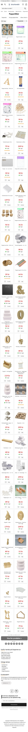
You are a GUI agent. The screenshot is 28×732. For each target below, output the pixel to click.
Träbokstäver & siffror (20, 142)
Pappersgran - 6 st (7, 497)
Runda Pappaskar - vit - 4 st (20, 245)
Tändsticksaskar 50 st (7, 142)
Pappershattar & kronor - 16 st (21, 64)
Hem (2, 11)
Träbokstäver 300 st (21, 115)
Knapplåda (7, 270)
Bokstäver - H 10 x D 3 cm (20, 396)
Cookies (3, 669)
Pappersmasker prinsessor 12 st (7, 116)
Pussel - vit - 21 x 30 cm (7, 168)
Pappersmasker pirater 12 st (21, 220)
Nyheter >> (14, 1)
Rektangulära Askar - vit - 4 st (20, 448)
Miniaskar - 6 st (7, 220)
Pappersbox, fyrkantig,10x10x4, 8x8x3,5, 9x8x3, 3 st (7, 323)
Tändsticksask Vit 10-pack (7, 195)
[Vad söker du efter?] (14, 8)
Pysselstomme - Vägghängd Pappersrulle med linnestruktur (20, 372)
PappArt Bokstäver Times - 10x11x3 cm (20, 196)
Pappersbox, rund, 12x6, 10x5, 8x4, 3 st (7, 397)
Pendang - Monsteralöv (21, 346)
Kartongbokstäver (20, 88)
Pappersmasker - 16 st (20, 36)
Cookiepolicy (5, 668)
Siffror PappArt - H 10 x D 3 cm (20, 498)
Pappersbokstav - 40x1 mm (7, 88)
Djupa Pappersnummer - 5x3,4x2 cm (21, 322)
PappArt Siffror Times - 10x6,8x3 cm (7, 347)
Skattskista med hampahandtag (7, 573)
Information (24, 1)
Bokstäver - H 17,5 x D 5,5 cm (7, 37)
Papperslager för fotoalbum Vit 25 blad (21, 597)
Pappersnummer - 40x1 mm (7, 245)
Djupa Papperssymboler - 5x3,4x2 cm (20, 297)
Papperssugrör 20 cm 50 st (20, 270)
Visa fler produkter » (14, 638)
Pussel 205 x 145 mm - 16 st (20, 168)
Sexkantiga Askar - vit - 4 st (7, 472)
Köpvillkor (4, 666)
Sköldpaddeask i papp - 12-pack (7, 423)
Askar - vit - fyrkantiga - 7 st (20, 472)
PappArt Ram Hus (20, 621)
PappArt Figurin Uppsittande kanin (7, 548)
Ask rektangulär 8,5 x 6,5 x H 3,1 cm (20, 548)
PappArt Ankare (7, 596)
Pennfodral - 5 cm (7, 447)
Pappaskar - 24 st (20, 423)
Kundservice (4, 665)
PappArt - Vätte (7, 522)
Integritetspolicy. (14, 709)
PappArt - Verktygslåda (7, 371)
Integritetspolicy (5, 671)
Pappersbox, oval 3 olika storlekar (21, 573)
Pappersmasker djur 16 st (7, 63)
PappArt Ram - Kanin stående (7, 622)
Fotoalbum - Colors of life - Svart (7, 297)
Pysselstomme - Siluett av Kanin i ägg (20, 523)
